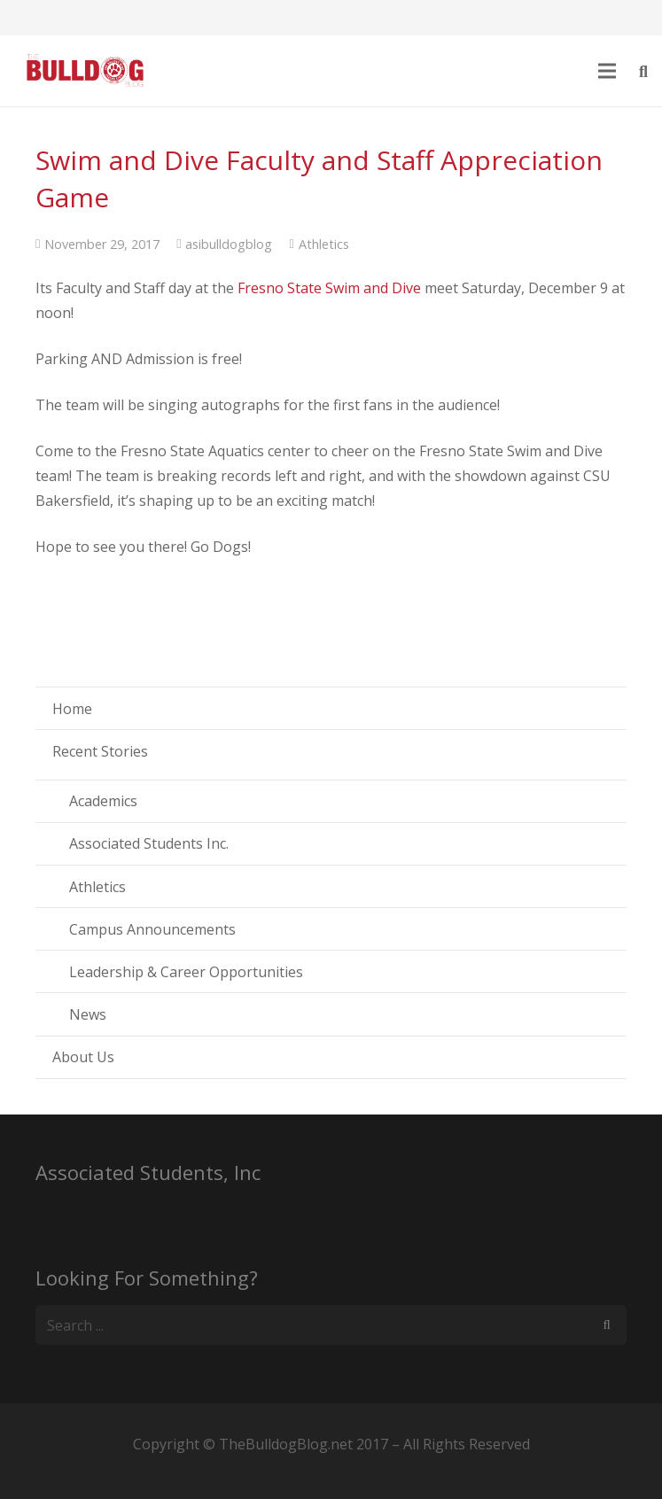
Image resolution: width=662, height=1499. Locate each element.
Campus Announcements (152, 929)
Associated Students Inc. (149, 843)
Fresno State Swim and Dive (327, 288)
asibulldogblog (228, 244)
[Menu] (608, 71)
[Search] (607, 1325)
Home (72, 708)
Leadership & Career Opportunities (186, 972)
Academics (103, 801)
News (87, 1014)
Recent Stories (100, 751)
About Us (83, 1057)
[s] (331, 1325)
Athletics (324, 244)
